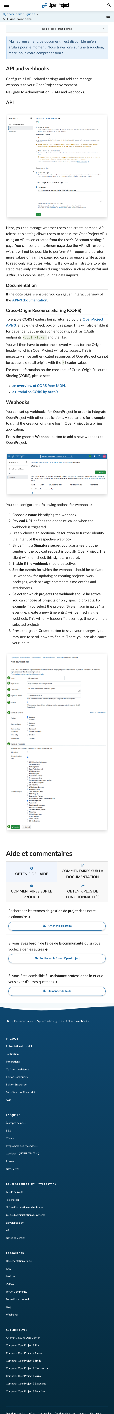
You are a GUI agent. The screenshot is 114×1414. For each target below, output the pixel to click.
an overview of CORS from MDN (38, 386)
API (8, 1230)
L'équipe (13, 1115)
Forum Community (16, 1292)
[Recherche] (109, 5)
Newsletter (12, 1169)
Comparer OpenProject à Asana (24, 1353)
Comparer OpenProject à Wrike (24, 1376)
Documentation (24, 1021)
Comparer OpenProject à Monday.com (27, 1368)
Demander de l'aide (57, 991)
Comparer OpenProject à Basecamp (26, 1384)
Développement (15, 1223)
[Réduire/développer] (108, 16)
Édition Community (17, 1077)
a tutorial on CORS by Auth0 (35, 392)
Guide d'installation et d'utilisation (25, 1207)
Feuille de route (14, 1192)
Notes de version (15, 1238)
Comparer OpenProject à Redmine (25, 1391)
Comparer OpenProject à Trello (23, 1361)
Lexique (10, 1276)
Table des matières (56, 29)
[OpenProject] (8, 1021)
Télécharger (12, 1200)
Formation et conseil (17, 1299)
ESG (8, 1131)
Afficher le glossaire (57, 926)
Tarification (12, 1054)
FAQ (8, 1269)
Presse (10, 1161)
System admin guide (19, 14)
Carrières (11, 1153)
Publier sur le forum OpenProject (57, 958)
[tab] (31, 871)
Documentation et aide (19, 1261)
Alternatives (17, 1330)
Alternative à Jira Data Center (23, 1338)
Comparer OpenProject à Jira (22, 1345)
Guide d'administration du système (25, 1215)
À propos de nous (16, 1123)
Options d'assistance (17, 1069)
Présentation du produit (19, 1046)
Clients (10, 1138)
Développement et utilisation (31, 1184)
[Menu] (6, 5)
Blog (8, 1307)
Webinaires (12, 1315)
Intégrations (13, 1062)
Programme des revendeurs (22, 1146)
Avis (8, 1100)
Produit (12, 1039)
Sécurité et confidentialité (20, 1092)
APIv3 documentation (29, 300)
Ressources (15, 1253)
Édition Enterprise (16, 1084)
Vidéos (10, 1284)
